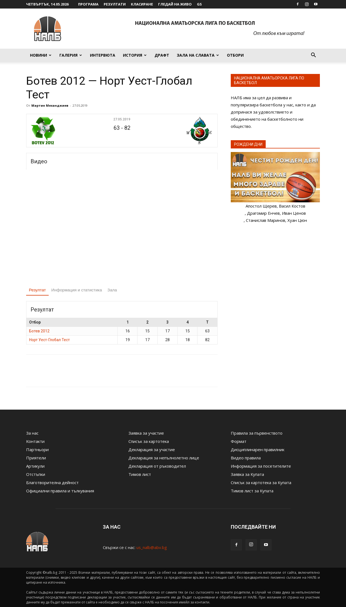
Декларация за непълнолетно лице (163, 457)
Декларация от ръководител (157, 466)
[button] (313, 55)
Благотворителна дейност (52, 482)
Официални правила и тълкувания (60, 490)
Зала (112, 290)
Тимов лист (139, 474)
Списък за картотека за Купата (261, 482)
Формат (238, 441)
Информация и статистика (76, 290)
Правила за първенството (256, 433)
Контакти (35, 441)
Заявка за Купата (247, 474)
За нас (32, 433)
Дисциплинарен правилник (257, 449)
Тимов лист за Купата (252, 490)
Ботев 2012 (39, 331)
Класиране (142, 4)
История (135, 55)
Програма (88, 4)
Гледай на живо (175, 4)
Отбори (235, 55)
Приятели (36, 457)
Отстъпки (35, 474)
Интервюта (102, 55)
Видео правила (246, 457)
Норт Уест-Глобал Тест (49, 340)
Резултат (37, 290)
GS (199, 4)
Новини (40, 55)
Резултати (115, 4)
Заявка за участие (146, 433)
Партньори (37, 449)
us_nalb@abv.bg (151, 547)
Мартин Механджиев (49, 105)
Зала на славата (198, 55)
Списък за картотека (148, 441)
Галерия (70, 55)
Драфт (162, 55)
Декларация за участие (151, 449)
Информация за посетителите (261, 466)
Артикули (35, 466)
